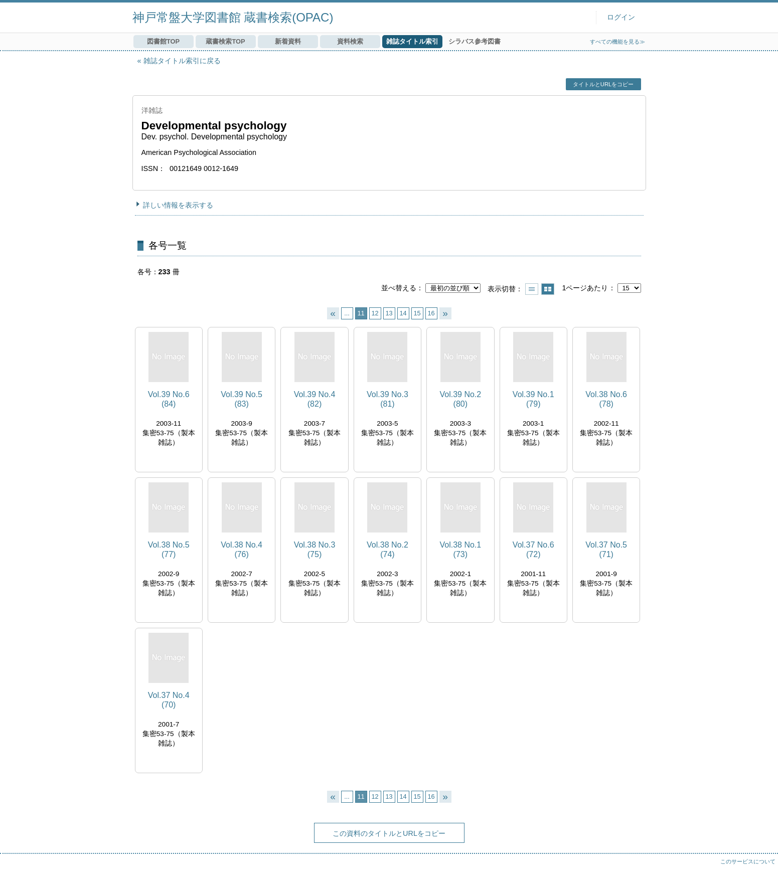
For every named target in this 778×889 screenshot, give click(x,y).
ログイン (621, 17)
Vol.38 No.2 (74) (387, 550)
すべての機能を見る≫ (617, 42)
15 (416, 313)
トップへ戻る (760, 871)
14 (402, 313)
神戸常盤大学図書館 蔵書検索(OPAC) (233, 17)
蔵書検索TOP (225, 41)
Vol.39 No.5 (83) (241, 399)
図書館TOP (163, 41)
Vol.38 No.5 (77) (169, 550)
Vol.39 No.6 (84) (169, 399)
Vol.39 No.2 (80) (460, 399)
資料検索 (350, 41)
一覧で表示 (531, 289)
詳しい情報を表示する (178, 205)
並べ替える (398, 288)
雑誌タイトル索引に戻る (182, 61)
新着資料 (288, 41)
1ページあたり (585, 288)
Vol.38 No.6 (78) (606, 399)
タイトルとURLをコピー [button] (603, 84)
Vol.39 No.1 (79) (533, 399)
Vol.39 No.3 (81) (387, 399)
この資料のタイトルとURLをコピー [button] (389, 833)
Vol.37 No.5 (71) (606, 550)
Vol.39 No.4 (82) (315, 399)
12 (374, 313)
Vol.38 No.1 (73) (460, 550)
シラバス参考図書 (474, 41)
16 (430, 313)
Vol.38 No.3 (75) (315, 550)
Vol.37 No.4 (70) (169, 700)
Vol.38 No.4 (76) (241, 550)
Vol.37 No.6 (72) (533, 550)
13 (388, 313)
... (347, 313)
